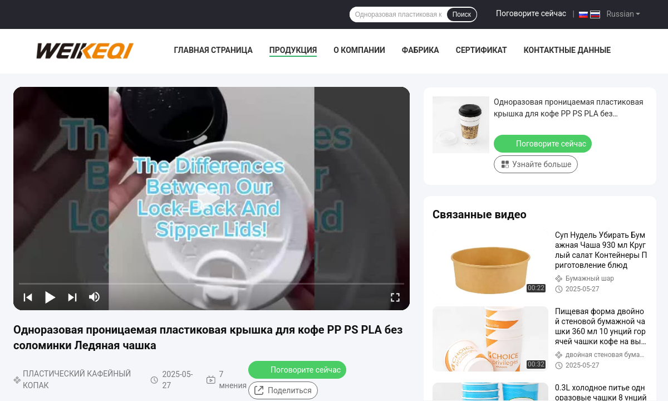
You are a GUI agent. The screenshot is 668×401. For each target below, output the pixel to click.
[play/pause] (50, 296)
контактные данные (567, 50)
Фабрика (420, 50)
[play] (211, 198)
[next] (72, 296)
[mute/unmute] (95, 296)
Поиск (462, 14)
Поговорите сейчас (531, 13)
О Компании (359, 50)
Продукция (293, 50)
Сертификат (481, 50)
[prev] (28, 296)
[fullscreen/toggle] (395, 296)
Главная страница (213, 50)
